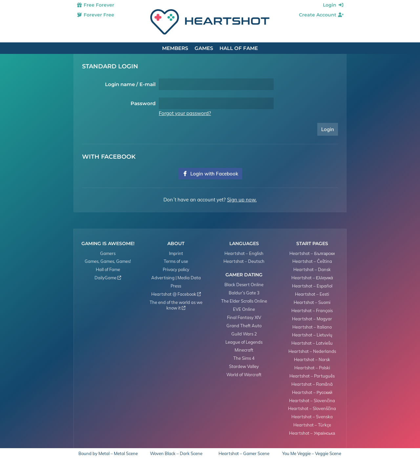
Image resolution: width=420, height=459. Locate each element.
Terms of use (176, 261)
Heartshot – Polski (312, 367)
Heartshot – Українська (312, 433)
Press (176, 285)
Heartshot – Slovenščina (312, 408)
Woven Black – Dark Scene (176, 453)
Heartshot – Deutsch (243, 261)
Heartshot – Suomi (312, 302)
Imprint (176, 253)
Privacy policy (176, 269)
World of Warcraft (244, 374)
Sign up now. (242, 199)
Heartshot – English (243, 253)
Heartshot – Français (312, 310)
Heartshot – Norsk (312, 359)
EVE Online (244, 309)
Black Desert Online (243, 284)
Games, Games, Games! (108, 261)
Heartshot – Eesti (312, 294)
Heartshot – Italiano (312, 327)
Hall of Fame (239, 48)
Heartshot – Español (312, 285)
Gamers (108, 253)
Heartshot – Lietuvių (312, 334)
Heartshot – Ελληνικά (312, 277)
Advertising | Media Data (176, 277)
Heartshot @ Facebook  (176, 294)
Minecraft (244, 350)
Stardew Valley (244, 366)
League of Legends (243, 342)
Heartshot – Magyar (312, 318)
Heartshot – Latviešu (312, 343)
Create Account (321, 15)
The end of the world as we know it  (176, 305)
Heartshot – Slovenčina (312, 400)
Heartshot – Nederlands (312, 351)
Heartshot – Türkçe (312, 424)
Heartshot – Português (312, 376)
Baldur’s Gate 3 (244, 292)
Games (204, 48)
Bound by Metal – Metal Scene (108, 453)
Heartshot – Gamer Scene (244, 453)
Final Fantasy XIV (244, 317)
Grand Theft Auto (244, 325)
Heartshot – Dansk (312, 269)
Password (143, 103)
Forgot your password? (185, 113)
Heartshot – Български (312, 253)
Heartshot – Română (312, 384)
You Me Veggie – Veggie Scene (311, 453)
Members (175, 48)
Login (333, 5)
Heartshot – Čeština (312, 261)
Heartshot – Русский (312, 392)
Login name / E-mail (130, 84)
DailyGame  (107, 277)
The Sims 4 (244, 358)
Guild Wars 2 (244, 333)
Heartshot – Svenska (312, 416)
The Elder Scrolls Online (244, 301)
